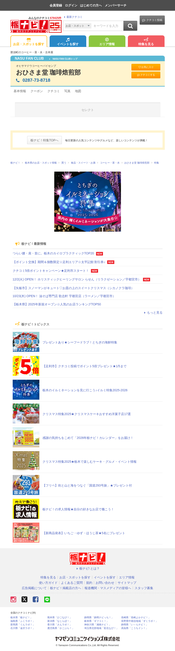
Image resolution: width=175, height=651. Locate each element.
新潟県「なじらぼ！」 (59, 621)
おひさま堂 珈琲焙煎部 (48, 72)
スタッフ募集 (144, 588)
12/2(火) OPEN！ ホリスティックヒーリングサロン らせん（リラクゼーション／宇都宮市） (77, 279)
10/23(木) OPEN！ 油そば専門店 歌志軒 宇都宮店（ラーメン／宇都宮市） (64, 296)
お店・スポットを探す (28, 42)
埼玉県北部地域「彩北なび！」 (101, 628)
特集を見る (146, 42)
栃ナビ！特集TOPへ (44, 140)
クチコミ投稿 (152, 20)
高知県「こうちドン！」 (134, 628)
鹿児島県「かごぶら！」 (60, 628)
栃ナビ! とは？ (87, 568)
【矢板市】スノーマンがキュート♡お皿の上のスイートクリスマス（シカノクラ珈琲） (73, 288)
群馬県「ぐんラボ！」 (22, 624)
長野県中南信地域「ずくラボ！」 (139, 621)
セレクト (87, 110)
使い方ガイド (48, 582)
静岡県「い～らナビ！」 (134, 624)
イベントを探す (68, 42)
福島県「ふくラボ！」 (22, 621)
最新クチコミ (72, 16)
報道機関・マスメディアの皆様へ (107, 588)
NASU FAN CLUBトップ (63, 59)
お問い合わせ (105, 582)
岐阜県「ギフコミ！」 (96, 621)
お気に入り (146, 67)
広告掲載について (34, 588)
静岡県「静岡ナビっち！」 (99, 617)
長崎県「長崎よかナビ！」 (136, 617)
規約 (89, 582)
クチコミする (146, 74)
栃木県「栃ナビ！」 (21, 617)
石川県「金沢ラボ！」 (22, 628)
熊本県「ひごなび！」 (59, 617)
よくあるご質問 (72, 582)
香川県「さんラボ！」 (59, 624)
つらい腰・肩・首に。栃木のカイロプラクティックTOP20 (53, 253)
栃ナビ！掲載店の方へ (65, 588)
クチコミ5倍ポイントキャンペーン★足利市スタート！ (51, 270)
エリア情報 (107, 42)
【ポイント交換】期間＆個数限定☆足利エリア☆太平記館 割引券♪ (59, 262)
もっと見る (153, 312)
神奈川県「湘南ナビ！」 (97, 624)
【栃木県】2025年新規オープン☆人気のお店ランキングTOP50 (57, 304)
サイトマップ (127, 582)
